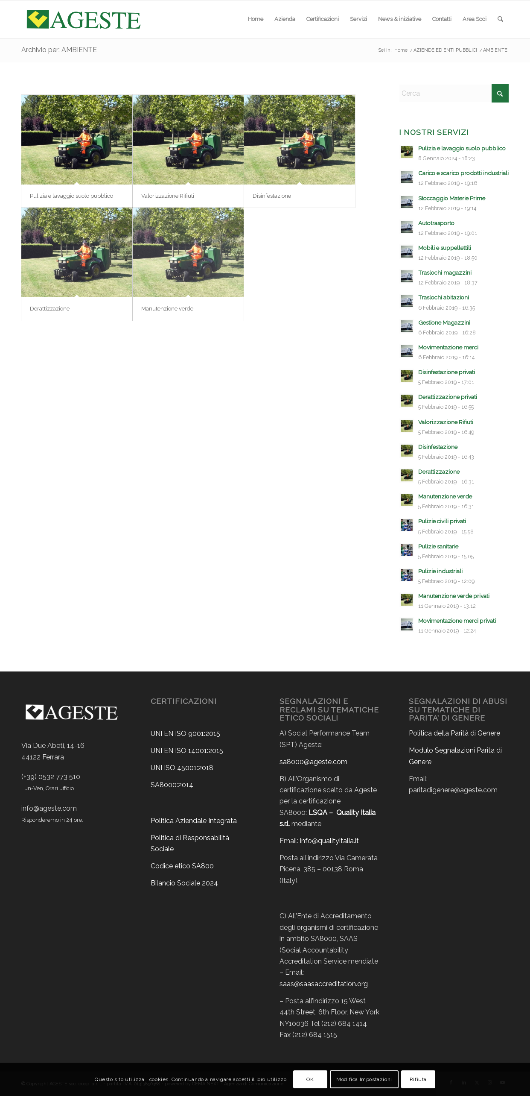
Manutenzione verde (167, 308)
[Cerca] (500, 19)
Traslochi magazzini (445, 272)
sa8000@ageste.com (313, 762)
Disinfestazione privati (446, 372)
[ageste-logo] (82, 19)
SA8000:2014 (172, 785)
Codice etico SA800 (182, 866)
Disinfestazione (272, 196)
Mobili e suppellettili (444, 247)
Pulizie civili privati (442, 521)
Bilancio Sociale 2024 (184, 883)
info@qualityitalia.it (329, 841)
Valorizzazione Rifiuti (167, 196)
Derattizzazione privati (447, 396)
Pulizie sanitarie (438, 546)
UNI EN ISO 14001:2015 (187, 751)
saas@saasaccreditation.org (324, 984)
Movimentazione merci (448, 347)
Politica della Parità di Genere (454, 733)
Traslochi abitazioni (443, 297)
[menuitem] (255, 19)
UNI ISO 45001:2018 (182, 768)
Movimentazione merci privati (457, 620)
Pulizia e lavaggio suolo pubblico (71, 196)
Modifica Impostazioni (364, 1079)
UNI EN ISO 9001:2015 (185, 734)
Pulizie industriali (440, 571)
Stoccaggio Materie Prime (451, 198)
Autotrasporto (436, 223)
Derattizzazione (50, 308)
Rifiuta (418, 1079)
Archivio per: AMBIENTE (59, 50)
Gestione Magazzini (444, 322)
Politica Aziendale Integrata (194, 821)
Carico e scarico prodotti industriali (463, 173)
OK (310, 1079)
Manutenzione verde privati (453, 595)
